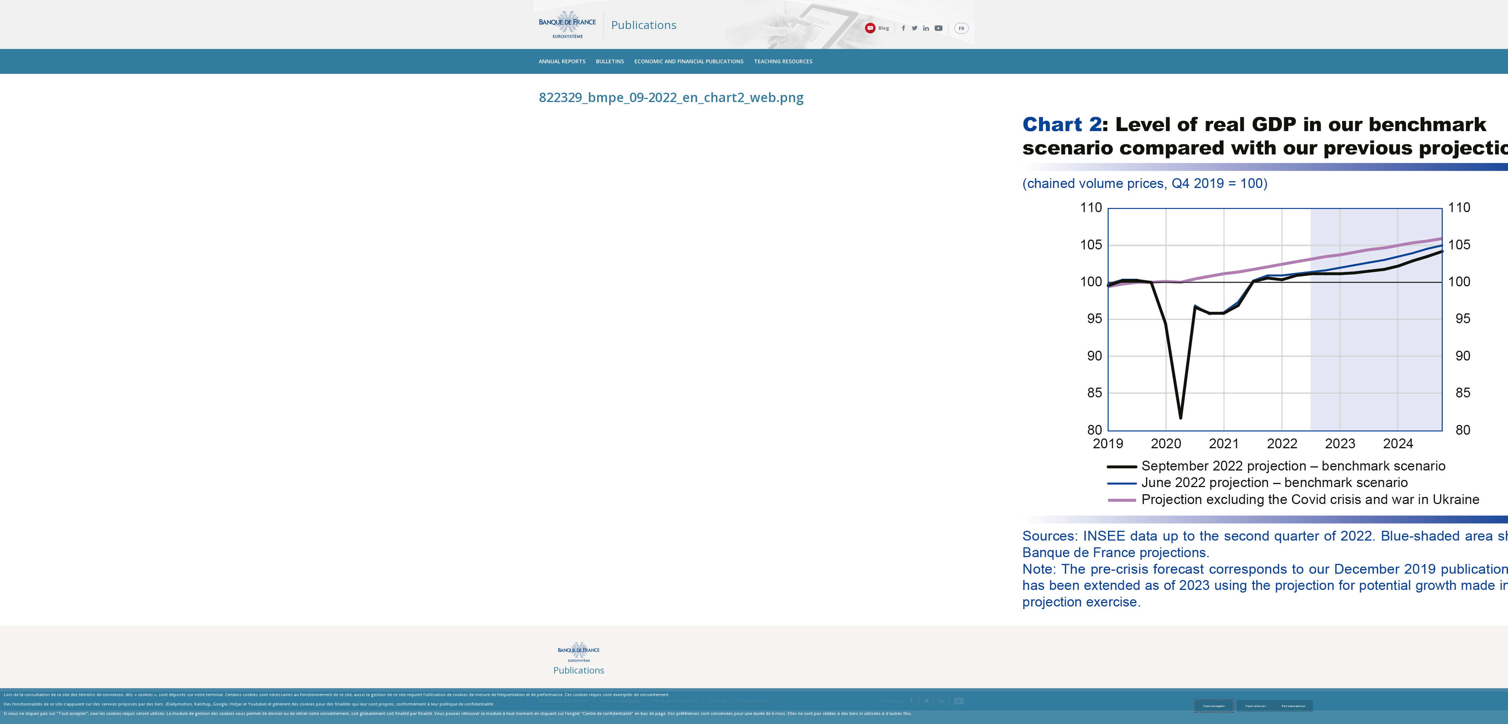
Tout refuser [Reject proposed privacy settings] (1255, 706)
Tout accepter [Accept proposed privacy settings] (1214, 706)
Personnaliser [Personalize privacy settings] (1294, 706)
